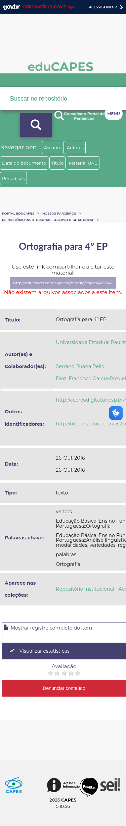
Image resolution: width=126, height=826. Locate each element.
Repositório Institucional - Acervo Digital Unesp (48, 220)
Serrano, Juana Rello (80, 366)
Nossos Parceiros (59, 213)
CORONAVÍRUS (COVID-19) (48, 7)
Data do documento (24, 163)
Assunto (53, 147)
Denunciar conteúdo (64, 688)
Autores (75, 147)
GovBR (11, 7)
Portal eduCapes (18, 213)
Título (57, 163)
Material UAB (83, 163)
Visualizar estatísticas (39, 651)
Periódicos (13, 178)
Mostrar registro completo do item (47, 628)
